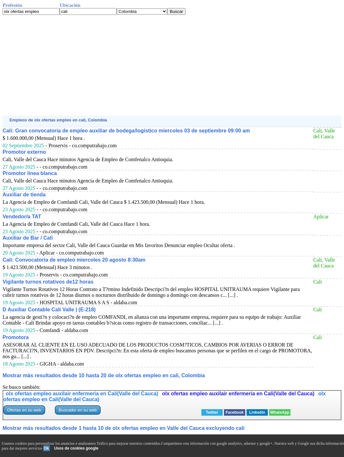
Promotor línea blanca (30, 173)
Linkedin (257, 412)
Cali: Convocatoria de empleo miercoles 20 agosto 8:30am (74, 260)
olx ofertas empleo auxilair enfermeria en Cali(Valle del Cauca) (82, 393)
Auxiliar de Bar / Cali (28, 238)
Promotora (16, 337)
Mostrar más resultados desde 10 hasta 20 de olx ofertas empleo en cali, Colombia (104, 375)
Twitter (212, 412)
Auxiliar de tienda (24, 194)
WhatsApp (279, 412)
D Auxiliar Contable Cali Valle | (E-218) (49, 309)
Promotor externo (24, 152)
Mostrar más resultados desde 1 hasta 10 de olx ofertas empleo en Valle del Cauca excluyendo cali (124, 428)
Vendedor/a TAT (22, 216)
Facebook (235, 412)
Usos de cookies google (76, 448)
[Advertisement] (172, 65)
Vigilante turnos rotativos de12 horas (48, 282)
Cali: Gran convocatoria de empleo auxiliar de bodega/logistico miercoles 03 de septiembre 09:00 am (126, 130)
